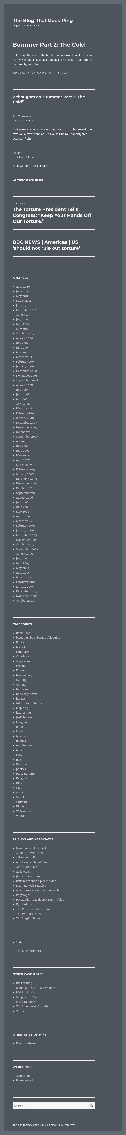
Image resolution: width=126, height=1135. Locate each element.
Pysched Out (24, 904)
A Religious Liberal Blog (31, 862)
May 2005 (22, 568)
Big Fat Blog (24, 983)
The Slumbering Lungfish (33, 1006)
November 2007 (26, 427)
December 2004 (26, 591)
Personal (63, 73)
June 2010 (22, 324)
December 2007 (26, 422)
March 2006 (24, 521)
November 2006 (27, 483)
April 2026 (23, 286)
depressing (23, 661)
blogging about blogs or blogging (38, 637)
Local (19, 731)
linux (19, 726)
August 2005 (24, 553)
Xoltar (20, 1011)
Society (21, 797)
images (21, 698)
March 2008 (24, 408)
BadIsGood (23, 633)
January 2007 (25, 474)
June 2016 (22, 291)
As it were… (23, 871)
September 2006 (27, 493)
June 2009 (23, 347)
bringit (20, 647)
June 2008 (22, 394)
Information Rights (29, 703)
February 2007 (25, 469)
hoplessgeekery (26, 694)
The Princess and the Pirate (34, 909)
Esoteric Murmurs (28, 1043)
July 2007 (22, 446)
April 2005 (23, 572)
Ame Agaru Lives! (27, 866)
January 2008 (25, 418)
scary (19, 792)
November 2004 (26, 596)
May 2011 (22, 296)
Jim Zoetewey (22, 116)
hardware (22, 689)
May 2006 (22, 511)
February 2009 (26, 361)
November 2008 (26, 375)
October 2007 (25, 432)
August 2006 (24, 497)
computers (23, 651)
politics (21, 769)
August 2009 (24, 338)
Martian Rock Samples (31, 885)
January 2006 (25, 530)
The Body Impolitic (28, 950)
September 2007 (27, 436)
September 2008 (27, 380)
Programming (25, 773)
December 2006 (26, 478)
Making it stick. (26, 992)
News (19, 754)
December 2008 (26, 371)
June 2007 (22, 450)
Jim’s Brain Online (28, 876)
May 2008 (22, 399)
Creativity (22, 656)
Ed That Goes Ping (23, 73)
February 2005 (25, 582)
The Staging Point (28, 918)
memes (21, 740)
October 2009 (25, 333)
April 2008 (23, 403)
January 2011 (24, 305)
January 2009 (25, 366)
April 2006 (23, 516)
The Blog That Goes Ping (43, 20)
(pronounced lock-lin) (31, 848)
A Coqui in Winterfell (30, 852)
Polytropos (23, 895)
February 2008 (25, 413)
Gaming (21, 680)
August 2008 (24, 385)
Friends (21, 665)
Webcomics (23, 811)
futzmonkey (24, 675)
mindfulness (24, 745)
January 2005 (25, 586)
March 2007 (24, 464)
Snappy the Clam (27, 997)
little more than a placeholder (36, 881)
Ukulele (21, 806)
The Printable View (28, 913)
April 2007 (23, 460)
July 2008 (22, 389)
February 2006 (26, 525)
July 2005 (22, 558)
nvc (18, 759)
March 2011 (23, 300)
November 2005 (26, 539)
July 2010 (22, 319)
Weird (20, 815)
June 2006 (23, 507)
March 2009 (24, 357)
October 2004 (25, 600)
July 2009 (22, 343)
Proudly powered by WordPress (58, 1125)
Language (22, 722)
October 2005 (25, 544)
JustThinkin (24, 717)
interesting (23, 712)
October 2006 (25, 488)
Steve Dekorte (25, 1001)
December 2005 (26, 535)
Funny (20, 670)
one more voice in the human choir (39, 890)
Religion (21, 778)
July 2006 (22, 502)
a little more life (26, 857)
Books (20, 642)
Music (20, 750)
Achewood (23, 1075)
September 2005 (27, 549)
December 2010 (26, 310)
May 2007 (22, 455)
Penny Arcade (25, 1080)
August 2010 (24, 314)
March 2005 (24, 577)
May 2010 (22, 328)
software (22, 801)
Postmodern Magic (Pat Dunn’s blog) (41, 899)
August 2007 (24, 441)
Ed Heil (17, 153)
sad (18, 787)
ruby (19, 783)
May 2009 (22, 352)
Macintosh (23, 736)
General (53, 73)
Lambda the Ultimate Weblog (35, 987)
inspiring (22, 708)
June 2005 (22, 563)
